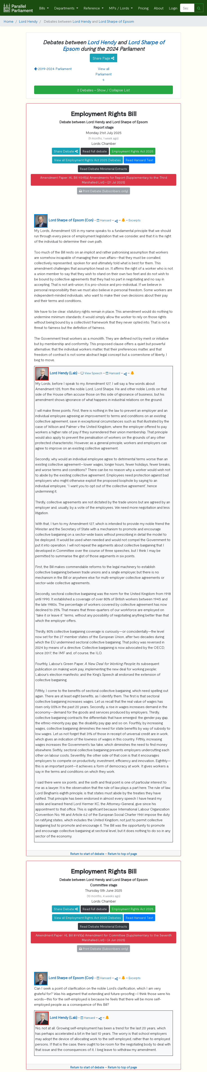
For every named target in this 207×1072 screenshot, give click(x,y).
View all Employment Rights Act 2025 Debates (87, 160)
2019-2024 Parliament (53, 68)
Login (173, 7)
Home (8, 21)
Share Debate (66, 151)
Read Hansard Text (139, 160)
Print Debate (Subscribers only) (103, 191)
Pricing (143, 7)
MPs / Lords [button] (119, 7)
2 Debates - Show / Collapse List (103, 89)
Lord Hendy (28, 21)
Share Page (103, 57)
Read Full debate (95, 151)
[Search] (187, 8)
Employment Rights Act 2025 (132, 151)
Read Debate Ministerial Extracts (103, 168)
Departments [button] (64, 7)
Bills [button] (42, 7)
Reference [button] (92, 7)
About (158, 7)
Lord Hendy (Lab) (63, 372)
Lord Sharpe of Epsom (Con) (70, 219)
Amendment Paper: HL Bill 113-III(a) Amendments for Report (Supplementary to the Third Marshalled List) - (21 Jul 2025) (103, 179)
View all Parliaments (103, 74)
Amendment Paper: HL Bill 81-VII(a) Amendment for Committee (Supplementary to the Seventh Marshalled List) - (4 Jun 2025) (103, 937)
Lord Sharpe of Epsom (116, 21)
